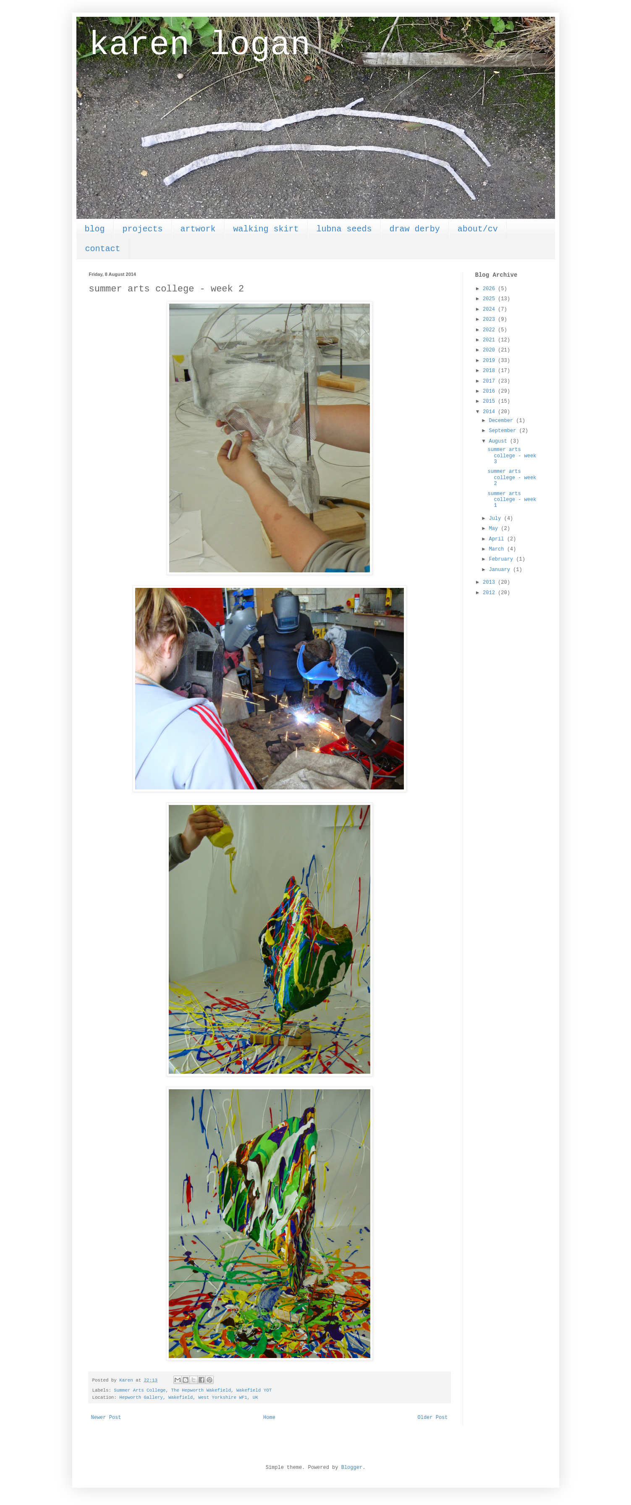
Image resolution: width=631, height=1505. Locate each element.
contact (102, 249)
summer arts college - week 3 (511, 456)
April (498, 539)
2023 (490, 319)
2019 (490, 361)
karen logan (200, 45)
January (501, 570)
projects (143, 229)
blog (95, 229)
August (499, 441)
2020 (490, 350)
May (495, 529)
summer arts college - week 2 (511, 478)
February (502, 559)
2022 (490, 330)
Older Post (432, 1418)
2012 (490, 593)
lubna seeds (344, 229)
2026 (490, 289)
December (502, 421)
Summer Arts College (139, 1390)
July (496, 519)
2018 (490, 371)
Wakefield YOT (254, 1390)
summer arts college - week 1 (511, 500)
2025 (490, 299)
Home (269, 1418)
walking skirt (266, 229)
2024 (490, 309)
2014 (490, 412)
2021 (490, 340)
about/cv (478, 229)
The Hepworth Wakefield (201, 1390)
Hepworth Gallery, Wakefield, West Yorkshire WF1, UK (188, 1397)
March (498, 549)
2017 (490, 381)
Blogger (351, 1468)
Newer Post (106, 1418)
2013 (490, 582)
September (504, 431)
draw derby (415, 229)
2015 (490, 401)
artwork (198, 229)
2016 (490, 391)
